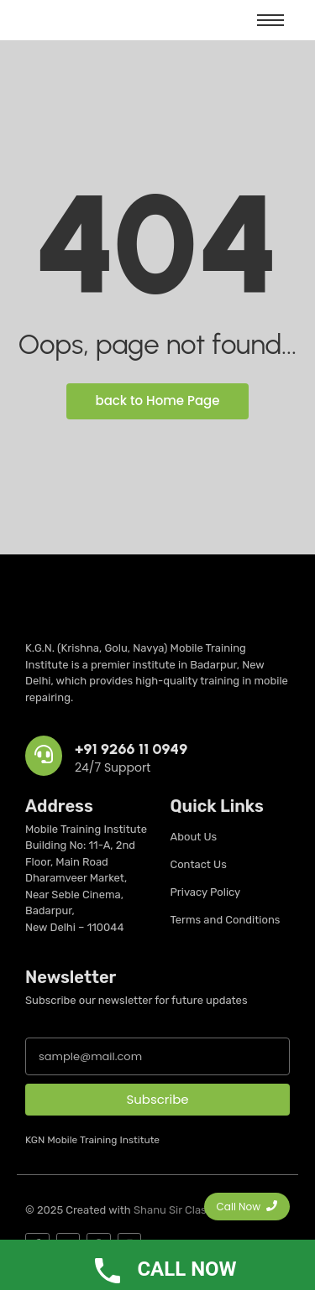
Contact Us (199, 864)
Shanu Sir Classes (178, 1210)
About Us (194, 836)
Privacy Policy (206, 892)
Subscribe (157, 1099)
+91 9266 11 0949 (131, 749)
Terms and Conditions (226, 919)
